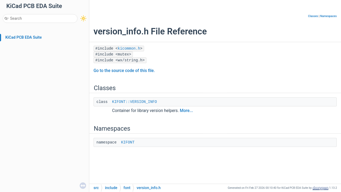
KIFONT (127, 142)
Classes (313, 16)
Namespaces (328, 16)
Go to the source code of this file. (124, 70)
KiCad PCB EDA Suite (23, 37)
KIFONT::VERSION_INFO (134, 102)
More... (186, 110)
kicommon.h (129, 48)
